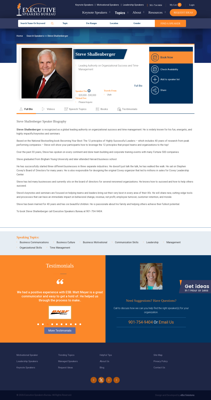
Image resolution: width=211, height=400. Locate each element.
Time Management (60, 247)
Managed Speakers (68, 361)
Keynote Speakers (85, 5)
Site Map (158, 355)
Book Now (166, 57)
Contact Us (159, 367)
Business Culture (65, 242)
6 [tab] (61, 324)
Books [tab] (104, 109)
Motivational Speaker (27, 355)
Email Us (166, 322)
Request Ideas (183, 12)
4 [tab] (52, 324)
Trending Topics (66, 355)
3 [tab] (47, 324)
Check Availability (169, 69)
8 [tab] (71, 324)
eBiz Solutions (187, 395)
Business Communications (34, 242)
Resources (155, 12)
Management (173, 242)
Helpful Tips (106, 355)
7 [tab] (66, 324)
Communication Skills (126, 242)
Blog (102, 367)
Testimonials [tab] (129, 109)
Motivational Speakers (109, 5)
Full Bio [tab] (28, 109)
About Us (104, 361)
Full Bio (138, 85)
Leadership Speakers (133, 5)
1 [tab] (38, 324)
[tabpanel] (60, 303)
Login (191, 5)
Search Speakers (35, 36)
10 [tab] (80, 324)
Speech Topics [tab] (77, 109)
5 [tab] (57, 324)
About (136, 12)
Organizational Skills (31, 247)
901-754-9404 (156, 5)
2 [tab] (43, 324)
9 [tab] (75, 324)
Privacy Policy (161, 361)
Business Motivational (95, 242)
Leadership (152, 242)
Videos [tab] (51, 109)
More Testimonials (59, 330)
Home (20, 36)
